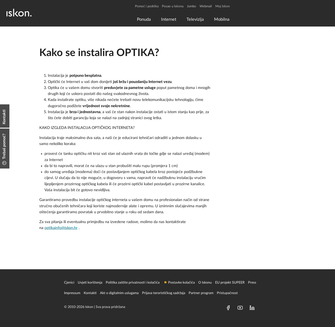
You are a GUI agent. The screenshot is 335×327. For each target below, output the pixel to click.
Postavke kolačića (181, 282)
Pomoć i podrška (147, 6)
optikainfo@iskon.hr (61, 228)
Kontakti (90, 293)
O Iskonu (205, 282)
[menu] (182, 19)
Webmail (206, 6)
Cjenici (69, 282)
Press (252, 282)
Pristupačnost (227, 293)
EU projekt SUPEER (230, 282)
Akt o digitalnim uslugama (119, 293)
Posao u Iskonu (173, 6)
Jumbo (191, 6)
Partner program (201, 293)
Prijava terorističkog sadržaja (163, 293)
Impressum (72, 293)
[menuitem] (144, 19)
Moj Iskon (222, 6)
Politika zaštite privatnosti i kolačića (133, 282)
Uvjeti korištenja (90, 282)
